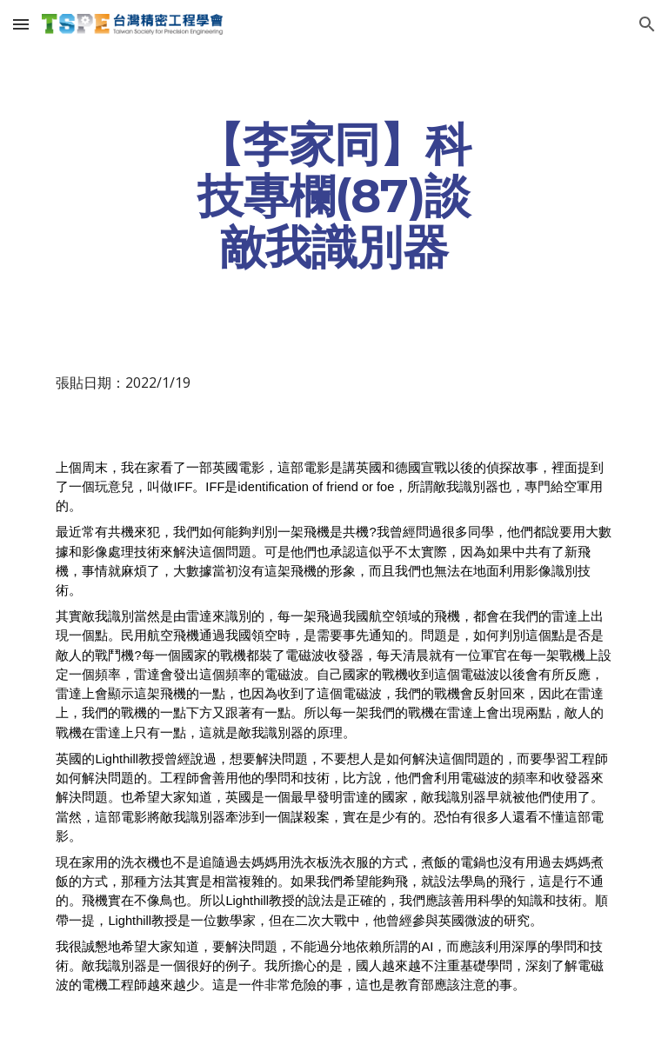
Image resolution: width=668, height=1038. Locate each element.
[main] (333, 195)
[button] (21, 24)
